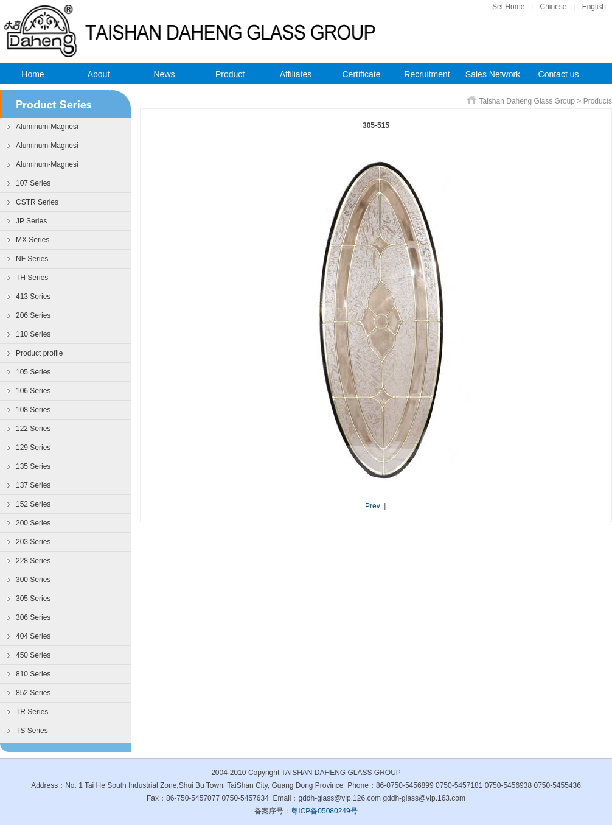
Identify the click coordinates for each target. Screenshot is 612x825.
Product (230, 74)
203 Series (33, 542)
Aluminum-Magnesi (47, 126)
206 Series (33, 315)
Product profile (39, 353)
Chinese (553, 6)
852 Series (33, 693)
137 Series (33, 485)
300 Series (33, 579)
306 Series (33, 617)
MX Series (32, 240)
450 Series (33, 655)
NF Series (32, 259)
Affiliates (296, 74)
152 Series (33, 504)
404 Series (33, 636)
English (594, 6)
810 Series (33, 674)
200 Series (33, 523)
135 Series (33, 466)
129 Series (33, 447)
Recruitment (427, 74)
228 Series (33, 560)
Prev (372, 506)
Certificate (361, 74)
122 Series (33, 428)
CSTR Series (37, 202)
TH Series (32, 277)
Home (32, 74)
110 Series (33, 334)
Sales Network (492, 74)
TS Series (32, 730)
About (99, 74)
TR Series (32, 711)
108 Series (33, 409)
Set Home (508, 6)
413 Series (33, 296)
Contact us (558, 74)
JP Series (31, 221)
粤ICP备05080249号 (324, 811)
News (164, 74)
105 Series (33, 372)
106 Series (33, 391)
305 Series (33, 598)
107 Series (33, 183)
